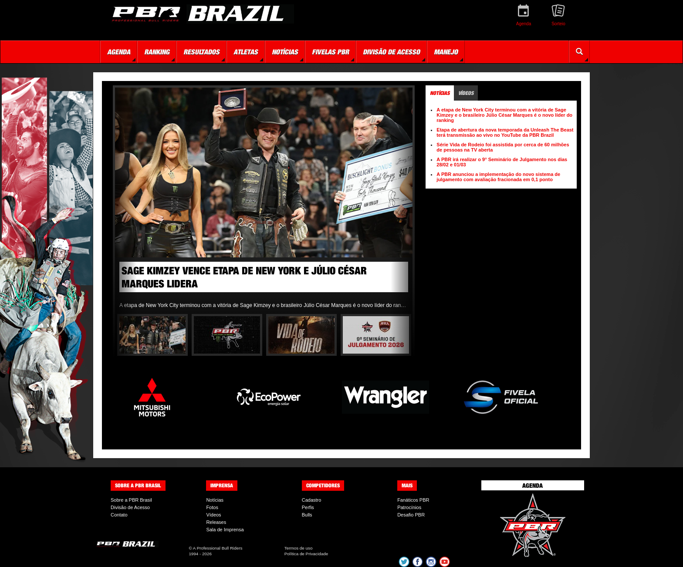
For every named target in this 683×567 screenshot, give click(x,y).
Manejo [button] (446, 51)
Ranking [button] (156, 51)
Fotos (212, 507)
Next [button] (402, 201)
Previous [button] (126, 201)
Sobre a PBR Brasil (131, 500)
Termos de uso (298, 548)
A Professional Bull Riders (218, 548)
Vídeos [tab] (465, 93)
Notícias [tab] (440, 93)
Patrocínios (409, 507)
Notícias (214, 500)
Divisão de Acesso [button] (391, 51)
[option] (264, 201)
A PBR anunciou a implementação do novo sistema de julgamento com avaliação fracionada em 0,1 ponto (498, 177)
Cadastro (311, 500)
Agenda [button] (118, 51)
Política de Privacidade (306, 553)
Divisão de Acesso (130, 507)
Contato (119, 514)
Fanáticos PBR (413, 500)
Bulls (307, 514)
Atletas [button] (245, 51)
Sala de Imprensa (224, 529)
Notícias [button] (285, 51)
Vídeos (213, 514)
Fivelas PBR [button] (330, 51)
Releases (216, 522)
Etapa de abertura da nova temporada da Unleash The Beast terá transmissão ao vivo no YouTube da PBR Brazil (504, 132)
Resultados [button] (201, 51)
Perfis (308, 507)
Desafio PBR (411, 514)
